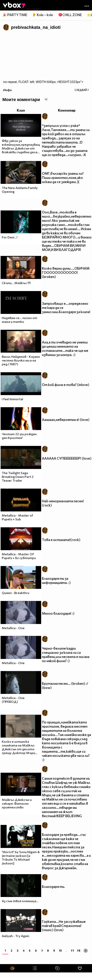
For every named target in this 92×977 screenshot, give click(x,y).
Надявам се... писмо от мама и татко (19, 319)
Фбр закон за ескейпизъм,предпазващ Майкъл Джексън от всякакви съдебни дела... (21, 146)
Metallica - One (13, 628)
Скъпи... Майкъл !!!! (16, 283)
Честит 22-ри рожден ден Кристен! (19, 436)
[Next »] (85, 951)
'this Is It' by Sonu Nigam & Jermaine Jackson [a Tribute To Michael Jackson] (21, 857)
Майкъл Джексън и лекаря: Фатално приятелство (17, 803)
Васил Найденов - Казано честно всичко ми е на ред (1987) (21, 360)
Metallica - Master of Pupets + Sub (17, 517)
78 (78, 950)
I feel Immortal (12, 399)
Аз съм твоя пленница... (20, 901)
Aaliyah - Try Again (15, 936)
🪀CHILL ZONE (70, 15)
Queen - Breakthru (15, 593)
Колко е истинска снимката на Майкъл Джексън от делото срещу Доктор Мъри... (20, 747)
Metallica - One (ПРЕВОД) (13, 699)
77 (72, 950)
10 (60, 950)
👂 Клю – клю (42, 15)
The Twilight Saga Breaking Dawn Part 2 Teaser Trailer (17, 476)
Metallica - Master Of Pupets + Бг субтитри (19, 556)
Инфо (7, 90)
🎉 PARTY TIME (15, 15)
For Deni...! (9, 237)
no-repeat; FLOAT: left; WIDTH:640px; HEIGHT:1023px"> (43, 82)
